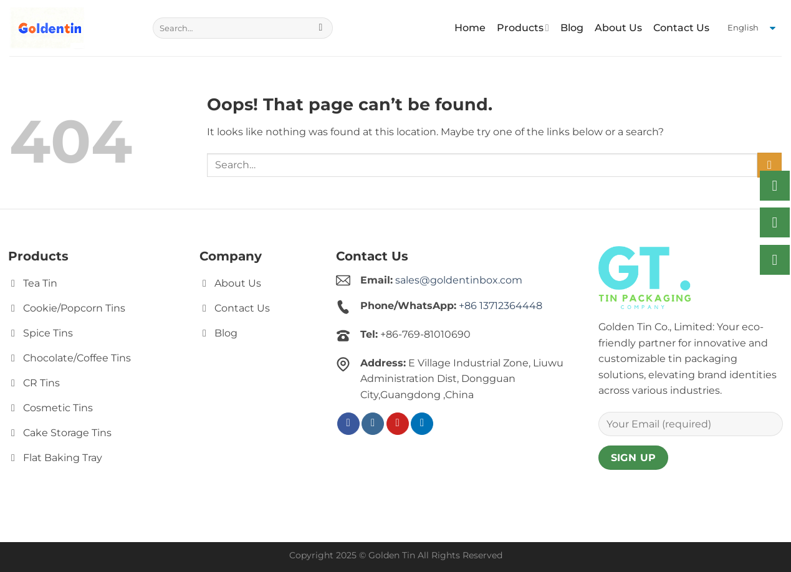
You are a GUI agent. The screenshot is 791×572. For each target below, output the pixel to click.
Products (523, 28)
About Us (618, 28)
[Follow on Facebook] (348, 424)
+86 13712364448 (500, 306)
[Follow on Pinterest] (397, 424)
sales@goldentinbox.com (458, 280)
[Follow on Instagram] (373, 424)
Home (470, 28)
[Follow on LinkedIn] (422, 424)
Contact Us (681, 28)
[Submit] (320, 28)
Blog (571, 28)
